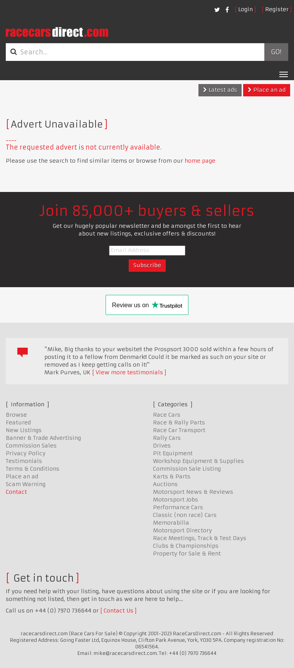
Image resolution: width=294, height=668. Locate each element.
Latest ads (220, 89)
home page (200, 160)
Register (277, 9)
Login (245, 9)
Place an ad (267, 89)
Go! (276, 52)
